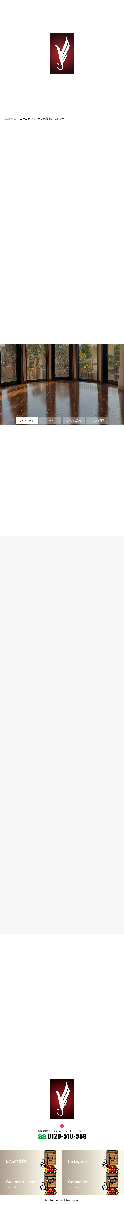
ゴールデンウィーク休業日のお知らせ (42, 118)
